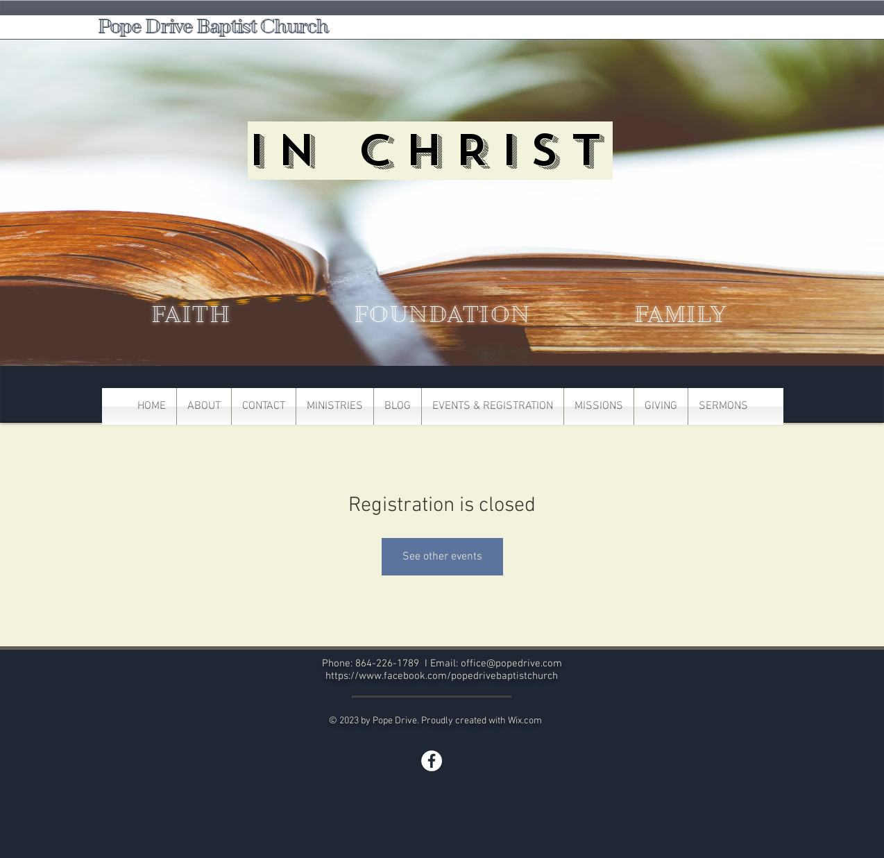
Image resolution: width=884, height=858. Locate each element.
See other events (442, 557)
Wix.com (525, 721)
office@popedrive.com (511, 663)
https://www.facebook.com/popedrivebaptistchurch (441, 676)
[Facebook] (431, 760)
